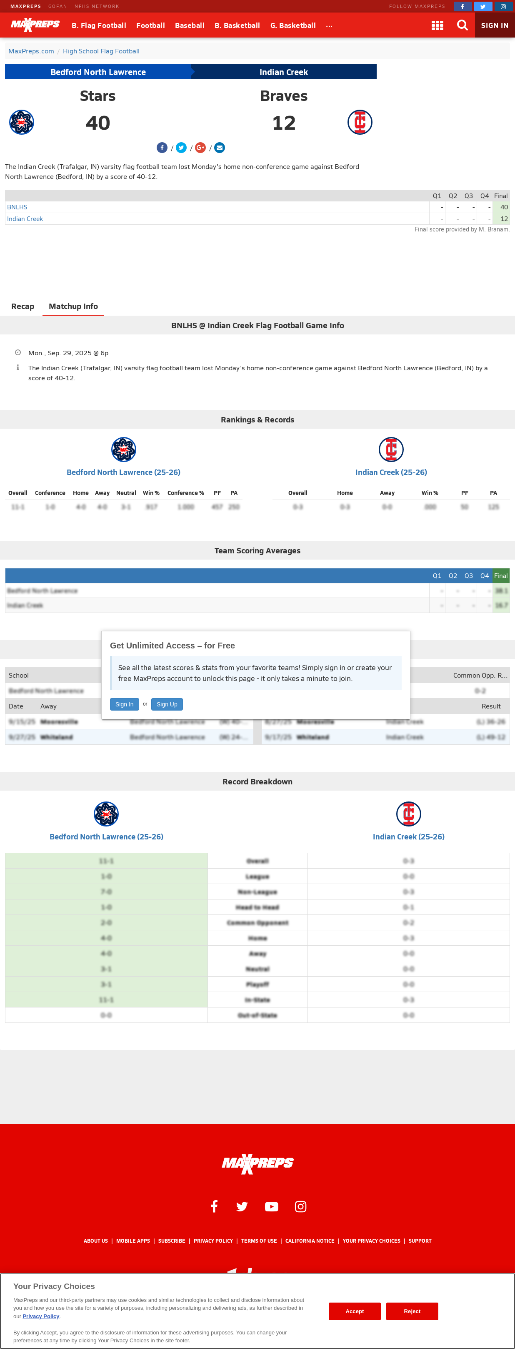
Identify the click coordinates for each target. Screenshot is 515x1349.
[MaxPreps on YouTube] (271, 1206)
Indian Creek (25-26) (391, 472)
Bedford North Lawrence (98, 72)
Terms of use (259, 1240)
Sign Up (167, 704)
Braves (284, 95)
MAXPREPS (25, 6)
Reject (412, 1311)
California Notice (310, 1240)
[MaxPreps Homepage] (257, 1164)
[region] (257, 1311)
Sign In (124, 704)
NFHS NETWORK (97, 6)
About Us (96, 1240)
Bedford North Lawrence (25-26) (123, 472)
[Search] (462, 25)
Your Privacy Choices (371, 1240)
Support (420, 1240)
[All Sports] (329, 25)
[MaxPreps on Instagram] (504, 6)
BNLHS (17, 206)
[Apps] (437, 25)
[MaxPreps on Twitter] (483, 6)
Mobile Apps (133, 1240)
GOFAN (58, 6)
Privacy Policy (213, 1240)
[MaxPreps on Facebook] (463, 6)
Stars (98, 95)
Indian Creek (284, 72)
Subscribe (171, 1240)
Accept (354, 1311)
